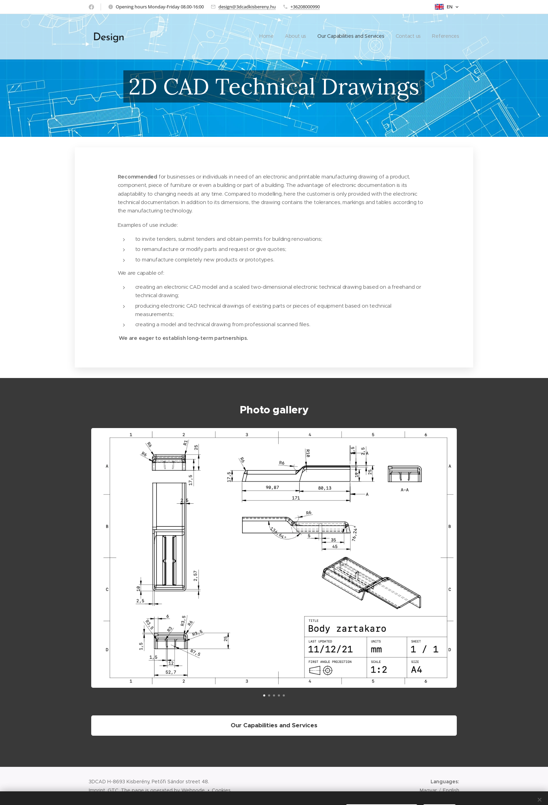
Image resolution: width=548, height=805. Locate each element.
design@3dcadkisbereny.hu (247, 7)
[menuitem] (416, 37)
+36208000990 (305, 7)
